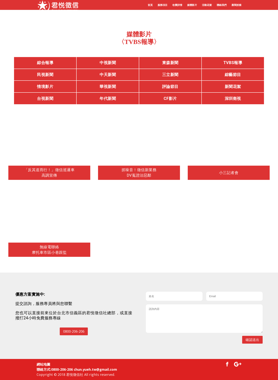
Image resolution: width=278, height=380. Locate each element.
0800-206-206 (73, 331)
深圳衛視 (233, 98)
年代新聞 (108, 98)
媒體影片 (192, 5)
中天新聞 (108, 74)
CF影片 (170, 98)
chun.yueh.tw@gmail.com (95, 369)
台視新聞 (45, 98)
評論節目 (170, 86)
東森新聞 (170, 62)
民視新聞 (45, 74)
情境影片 (45, 86)
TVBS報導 (232, 62)
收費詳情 (177, 5)
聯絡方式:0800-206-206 (55, 369)
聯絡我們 (222, 5)
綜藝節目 (233, 74)
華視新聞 (108, 86)
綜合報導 (45, 62)
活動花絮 (207, 5)
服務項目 (162, 5)
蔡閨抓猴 (236, 5)
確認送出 (252, 339)
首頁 (150, 5)
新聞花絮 (233, 86)
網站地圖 (43, 364)
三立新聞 (170, 74)
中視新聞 (108, 62)
